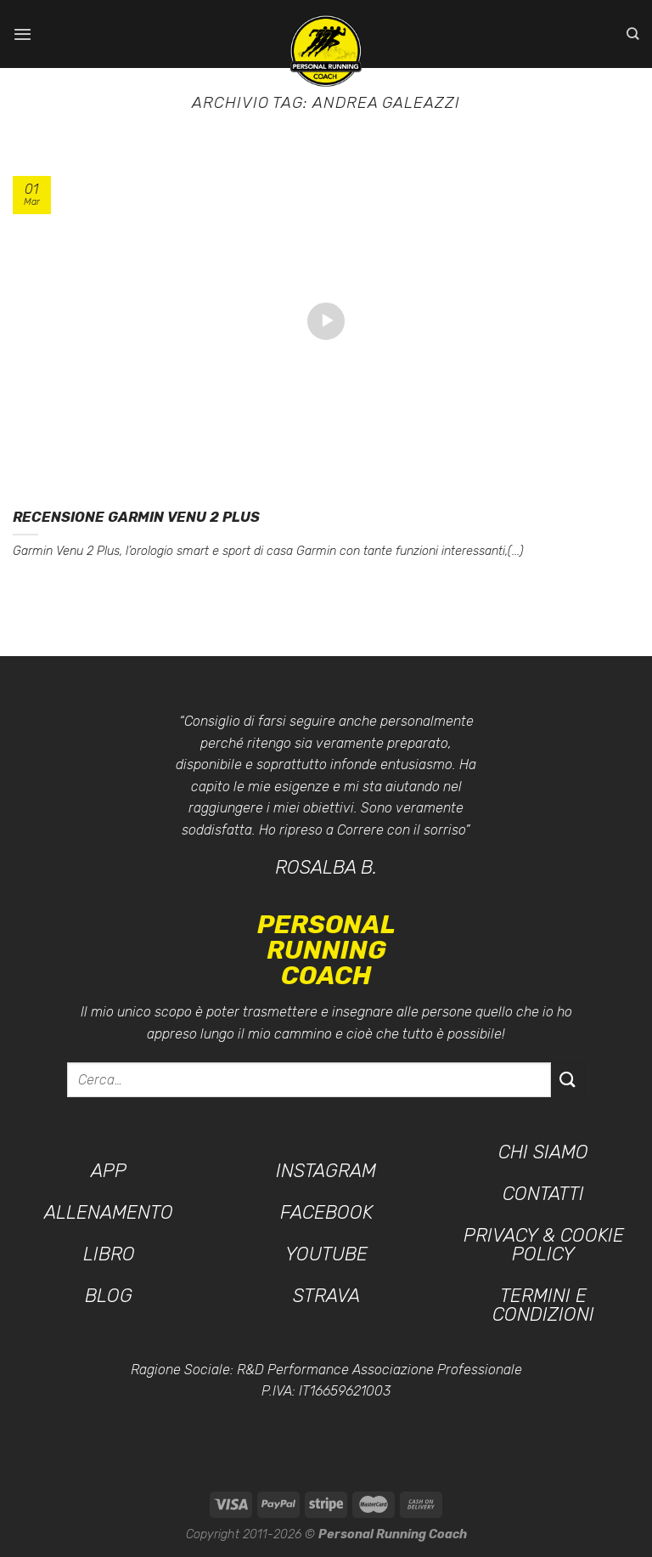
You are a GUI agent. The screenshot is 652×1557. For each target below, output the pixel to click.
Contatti (543, 1193)
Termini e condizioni (543, 1305)
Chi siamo (543, 1152)
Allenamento (108, 1212)
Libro (109, 1254)
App (108, 1170)
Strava (326, 1295)
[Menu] (23, 33)
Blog (108, 1295)
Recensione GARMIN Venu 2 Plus (136, 517)
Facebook (326, 1212)
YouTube (326, 1254)
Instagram (326, 1170)
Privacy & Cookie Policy (544, 1244)
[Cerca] (633, 34)
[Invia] (568, 1079)
